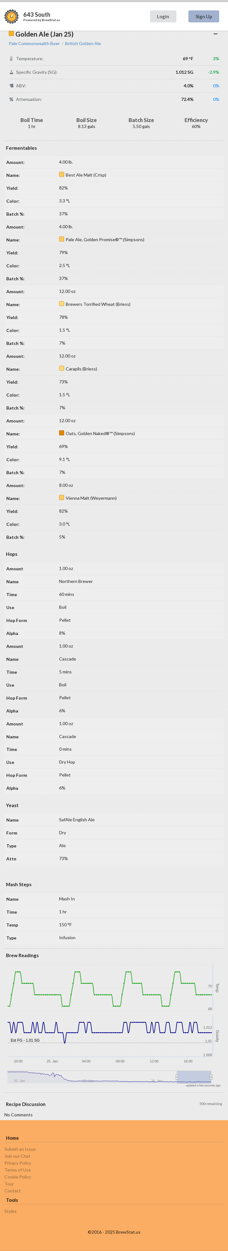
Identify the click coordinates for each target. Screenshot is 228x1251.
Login (163, 16)
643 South (36, 14)
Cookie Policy (17, 1176)
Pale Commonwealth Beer (34, 43)
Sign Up (204, 16)
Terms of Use (17, 1169)
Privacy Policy (17, 1163)
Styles (10, 1211)
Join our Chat (17, 1156)
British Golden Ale (83, 43)
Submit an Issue (20, 1149)
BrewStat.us (51, 20)
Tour (9, 1183)
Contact (12, 1190)
